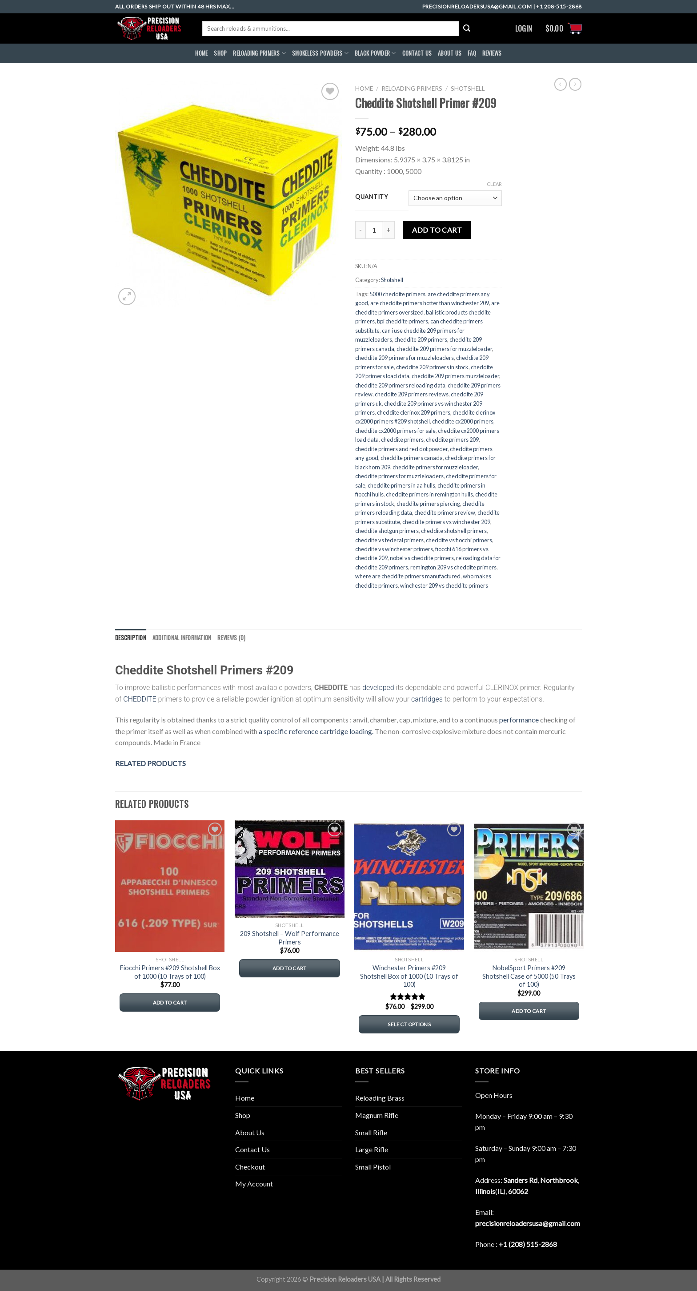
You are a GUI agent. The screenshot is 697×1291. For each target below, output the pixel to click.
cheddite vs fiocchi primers (459, 540)
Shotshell (468, 88)
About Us (249, 1132)
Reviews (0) (231, 637)
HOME (201, 53)
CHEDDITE (139, 699)
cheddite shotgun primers (387, 530)
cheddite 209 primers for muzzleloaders (404, 357)
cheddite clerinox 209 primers (413, 412)
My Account (254, 1183)
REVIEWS (492, 53)
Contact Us (252, 1149)
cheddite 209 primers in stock (432, 367)
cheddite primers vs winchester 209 (446, 521)
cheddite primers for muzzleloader (435, 467)
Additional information (182, 637)
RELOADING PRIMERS (259, 53)
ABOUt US (449, 53)
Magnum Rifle (376, 1115)
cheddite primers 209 (452, 439)
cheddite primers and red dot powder (401, 448)
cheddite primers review (444, 512)
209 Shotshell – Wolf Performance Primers (289, 938)
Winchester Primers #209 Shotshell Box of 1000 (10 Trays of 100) (409, 976)
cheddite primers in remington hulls (429, 494)
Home (364, 88)
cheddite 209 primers (420, 339)
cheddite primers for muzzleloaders (399, 476)
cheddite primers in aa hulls (401, 485)
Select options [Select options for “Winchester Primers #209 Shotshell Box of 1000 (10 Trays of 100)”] (409, 1024)
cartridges (427, 699)
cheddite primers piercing (428, 503)
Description (130, 637)
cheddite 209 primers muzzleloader (455, 375)
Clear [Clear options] (494, 184)
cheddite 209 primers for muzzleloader (444, 348)
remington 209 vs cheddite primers (453, 567)
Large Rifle (371, 1149)
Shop (220, 53)
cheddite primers (402, 439)
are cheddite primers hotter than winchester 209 (429, 303)
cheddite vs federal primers (389, 540)
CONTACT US (417, 53)
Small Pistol (373, 1166)
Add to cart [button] (170, 1002)
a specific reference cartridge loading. (316, 731)
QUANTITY (371, 197)
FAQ (472, 53)
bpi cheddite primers (402, 321)
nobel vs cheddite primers (422, 557)
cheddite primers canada (412, 457)
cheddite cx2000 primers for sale (395, 430)
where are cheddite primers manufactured (408, 576)
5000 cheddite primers (397, 294)
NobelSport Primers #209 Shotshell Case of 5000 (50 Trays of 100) (529, 976)
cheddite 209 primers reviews (412, 394)
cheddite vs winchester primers (394, 549)
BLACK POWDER (375, 53)
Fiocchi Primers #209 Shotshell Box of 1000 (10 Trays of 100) (170, 972)
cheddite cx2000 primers (462, 421)
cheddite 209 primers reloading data (400, 385)
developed (378, 687)
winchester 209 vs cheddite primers (444, 585)
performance (519, 719)
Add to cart (437, 230)
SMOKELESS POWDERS (320, 53)
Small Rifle (371, 1132)
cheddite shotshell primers (454, 530)
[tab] (130, 638)
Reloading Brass (380, 1097)
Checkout (250, 1166)
